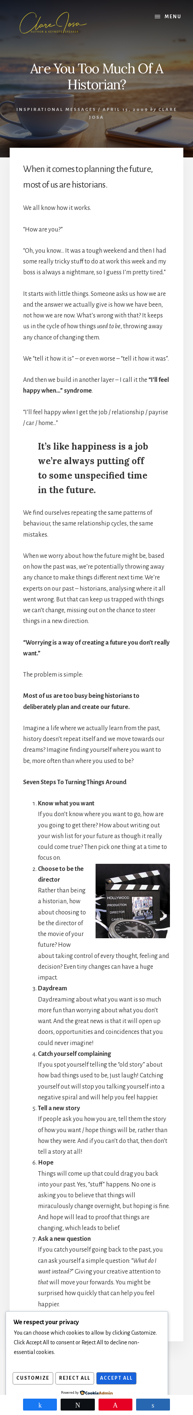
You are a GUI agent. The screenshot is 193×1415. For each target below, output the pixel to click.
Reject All (77, 1378)
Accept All (120, 1378)
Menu (173, 16)
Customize (33, 1378)
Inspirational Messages (56, 109)
